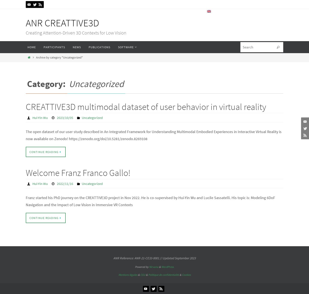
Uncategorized (92, 118)
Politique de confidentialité (163, 275)
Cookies (186, 275)
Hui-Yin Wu (40, 118)
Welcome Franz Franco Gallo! (78, 172)
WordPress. (167, 267)
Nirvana (153, 267)
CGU (142, 275)
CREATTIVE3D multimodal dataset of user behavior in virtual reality (146, 106)
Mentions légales (127, 275)
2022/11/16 (65, 184)
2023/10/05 (65, 118)
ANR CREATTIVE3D (62, 23)
